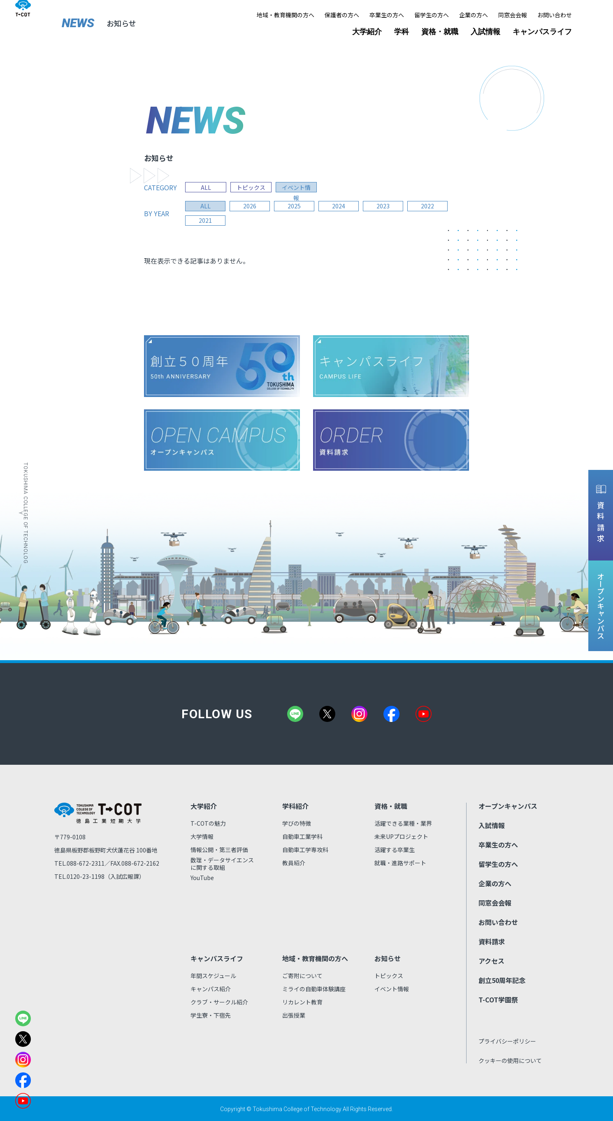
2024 (341, 206)
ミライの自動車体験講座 (314, 989)
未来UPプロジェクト (401, 836)
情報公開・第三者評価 (219, 849)
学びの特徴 (296, 823)
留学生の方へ (431, 15)
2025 (296, 206)
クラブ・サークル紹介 (219, 1002)
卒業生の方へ (386, 15)
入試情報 (485, 31)
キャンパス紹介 (210, 989)
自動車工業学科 (302, 836)
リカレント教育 (302, 1002)
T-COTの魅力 (208, 823)
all (206, 206)
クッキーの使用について (510, 1060)
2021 (205, 221)
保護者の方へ (342, 15)
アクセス (491, 961)
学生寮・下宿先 (210, 1015)
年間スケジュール (213, 976)
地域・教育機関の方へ (285, 15)
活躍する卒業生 (394, 849)
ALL (206, 187)
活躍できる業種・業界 (403, 823)
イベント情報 (296, 187)
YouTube (202, 877)
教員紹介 (293, 863)
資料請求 (491, 941)
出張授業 (293, 1015)
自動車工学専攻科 (305, 849)
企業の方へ (473, 15)
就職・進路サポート (400, 863)
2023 (386, 206)
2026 (251, 206)
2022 (432, 206)
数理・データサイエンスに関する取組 (222, 863)
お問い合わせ (554, 15)
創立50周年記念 (501, 980)
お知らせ (387, 958)
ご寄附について (302, 976)
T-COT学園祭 (498, 999)
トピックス (251, 187)
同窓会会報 (512, 15)
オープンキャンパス (507, 806)
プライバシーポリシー (507, 1041)
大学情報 (202, 836)
